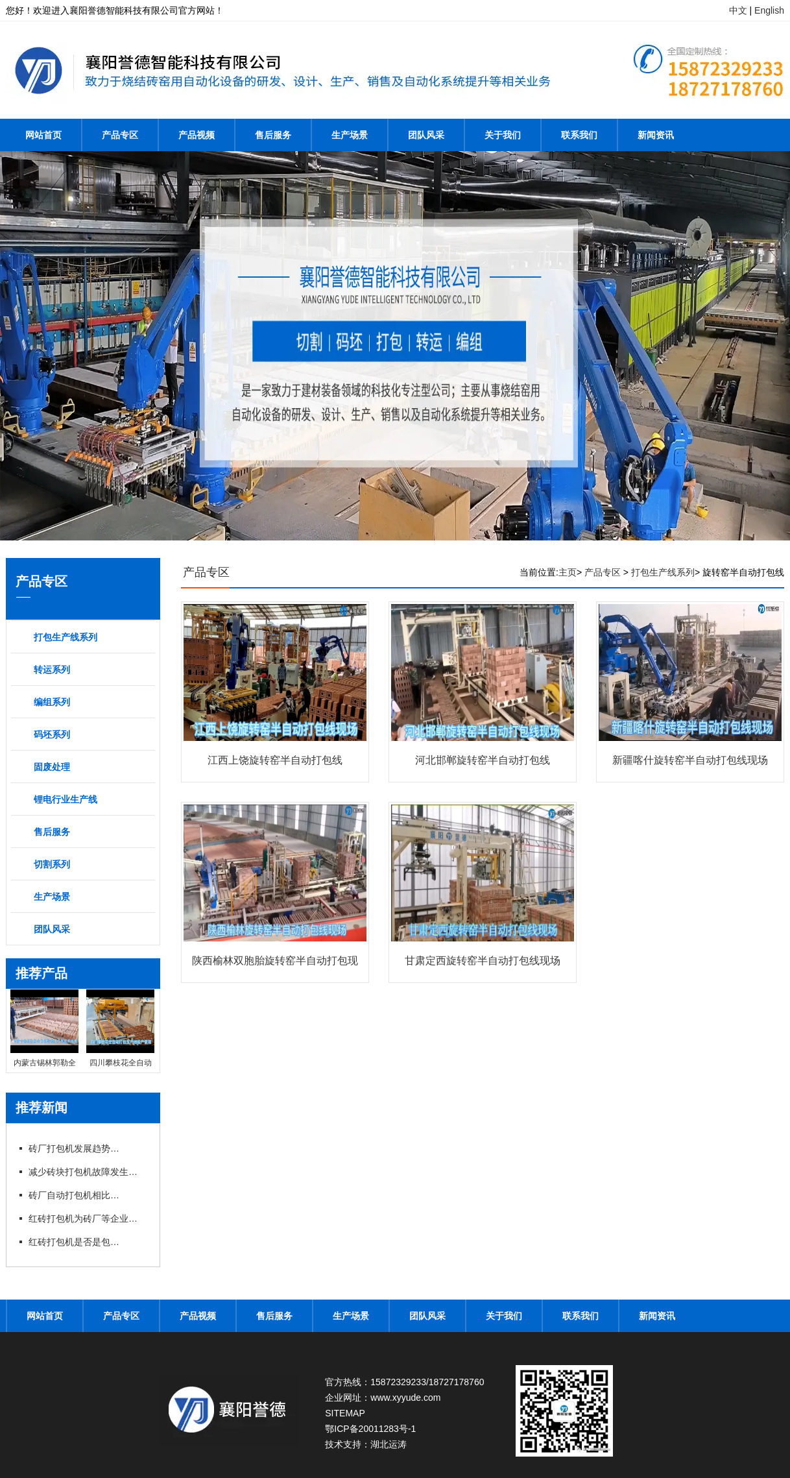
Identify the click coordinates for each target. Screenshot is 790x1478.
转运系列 (52, 669)
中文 (738, 10)
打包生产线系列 (65, 637)
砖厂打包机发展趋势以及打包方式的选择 (74, 1148)
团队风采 (426, 135)
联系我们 (579, 135)
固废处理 (52, 767)
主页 (567, 572)
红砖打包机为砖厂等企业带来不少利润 (87, 1218)
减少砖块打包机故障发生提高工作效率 (87, 1172)
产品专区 (120, 135)
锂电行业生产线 (65, 799)
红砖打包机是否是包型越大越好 (74, 1242)
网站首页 (43, 135)
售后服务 (273, 135)
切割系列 (52, 864)
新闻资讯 (656, 135)
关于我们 (503, 135)
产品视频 (196, 135)
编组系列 (52, 702)
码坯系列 (52, 734)
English (769, 10)
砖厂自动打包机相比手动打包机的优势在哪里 (74, 1195)
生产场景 (349, 135)
